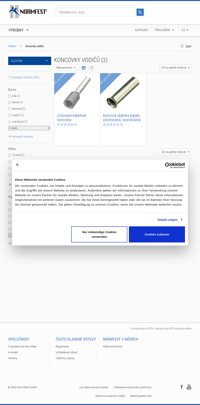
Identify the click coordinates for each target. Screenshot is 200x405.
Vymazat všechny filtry (23, 77)
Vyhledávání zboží (67, 352)
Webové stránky (112, 346)
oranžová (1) (20, 121)
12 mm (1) (18, 154)
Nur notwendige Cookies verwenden (99, 234)
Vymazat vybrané (20, 136)
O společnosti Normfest (22, 346)
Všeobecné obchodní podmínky (133, 387)
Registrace (62, 346)
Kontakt (13, 352)
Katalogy (141, 30)
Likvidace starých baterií (94, 387)
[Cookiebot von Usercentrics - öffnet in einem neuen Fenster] (168, 165)
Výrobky (19, 30)
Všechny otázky (65, 358)
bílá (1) (16, 95)
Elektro (12, 46)
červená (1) (19, 108)
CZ (185, 30)
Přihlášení (165, 30)
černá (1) (17, 102)
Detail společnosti (141, 395)
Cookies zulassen (157, 234)
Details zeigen (167, 219)
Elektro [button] (29, 61)
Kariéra (12, 358)
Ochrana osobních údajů (110, 395)
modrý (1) (18, 115)
